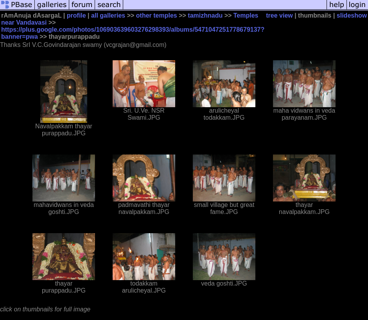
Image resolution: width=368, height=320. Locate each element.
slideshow (352, 15)
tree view (279, 15)
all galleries (108, 15)
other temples (156, 15)
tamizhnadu (205, 15)
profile (76, 15)
